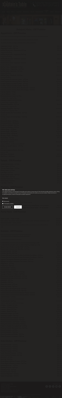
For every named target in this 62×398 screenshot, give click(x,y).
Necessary (5, 201)
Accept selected (7, 206)
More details (5, 198)
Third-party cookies (7, 203)
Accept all (18, 206)
